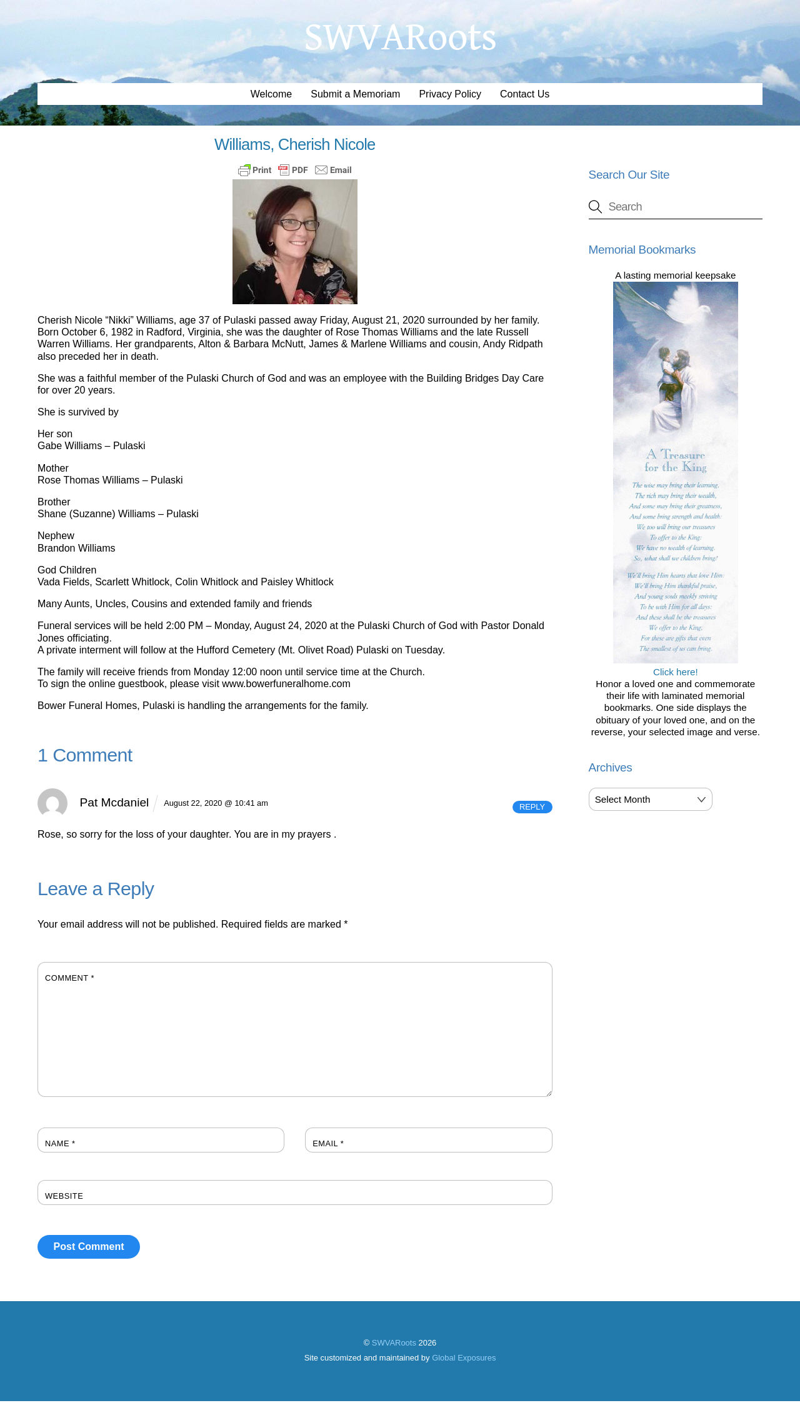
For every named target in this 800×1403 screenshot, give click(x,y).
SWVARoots (394, 1344)
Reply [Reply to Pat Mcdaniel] (532, 808)
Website (64, 1197)
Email (328, 1145)
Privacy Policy (450, 96)
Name (60, 1145)
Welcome (271, 96)
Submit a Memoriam (355, 96)
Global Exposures (464, 1359)
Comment (69, 979)
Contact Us (524, 96)
